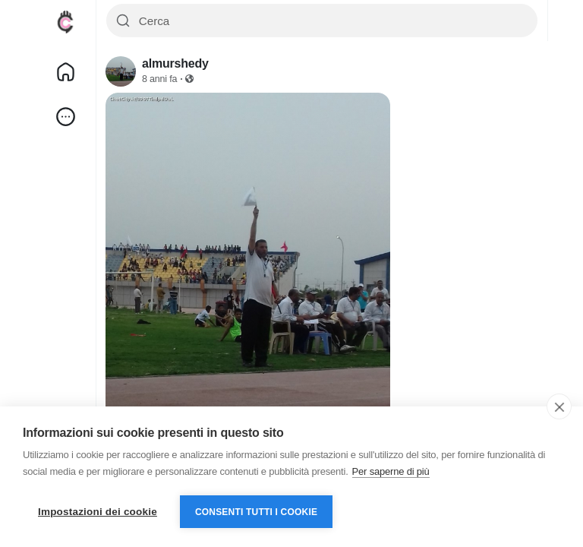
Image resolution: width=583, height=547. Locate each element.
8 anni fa (159, 79)
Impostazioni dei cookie (97, 511)
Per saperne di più (391, 471)
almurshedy (175, 63)
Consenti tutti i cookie (256, 512)
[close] (559, 406)
